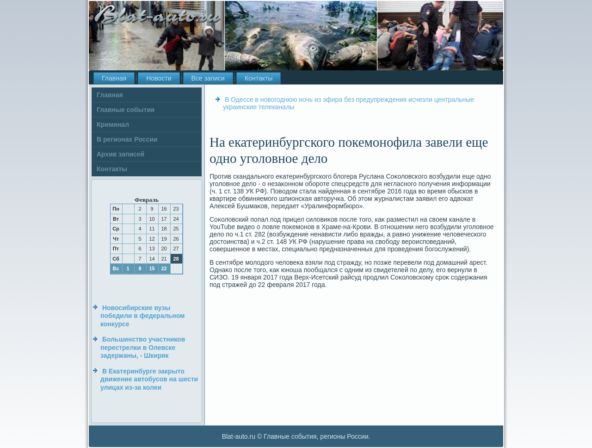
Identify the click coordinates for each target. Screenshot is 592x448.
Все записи (208, 78)
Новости (158, 78)
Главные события (125, 109)
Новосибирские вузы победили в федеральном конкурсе (142, 316)
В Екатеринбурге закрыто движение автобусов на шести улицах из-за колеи (149, 379)
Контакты (258, 78)
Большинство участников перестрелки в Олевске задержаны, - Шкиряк (142, 347)
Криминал (113, 124)
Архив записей (120, 154)
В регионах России (127, 139)
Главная (114, 78)
